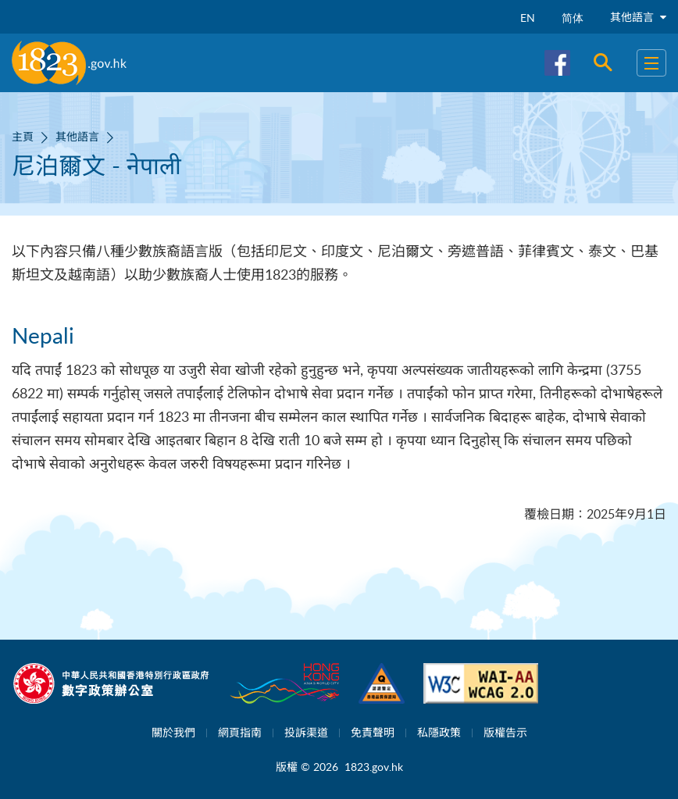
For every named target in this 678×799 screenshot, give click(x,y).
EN (527, 17)
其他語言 (638, 16)
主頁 (23, 136)
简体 (572, 17)
